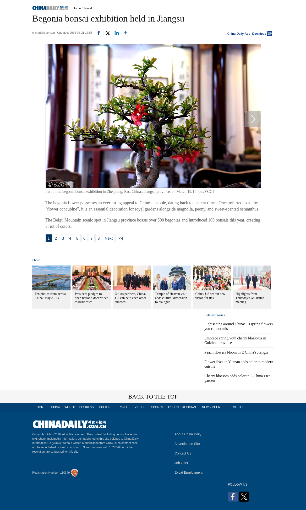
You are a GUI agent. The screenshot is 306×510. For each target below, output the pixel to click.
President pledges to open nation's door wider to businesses (91, 298)
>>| (120, 238)
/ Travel (87, 8)
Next (109, 238)
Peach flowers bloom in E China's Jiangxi (236, 352)
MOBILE (238, 407)
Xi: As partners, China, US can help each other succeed (130, 298)
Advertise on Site (187, 444)
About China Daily (188, 434)
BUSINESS (86, 407)
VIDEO (139, 407)
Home (77, 8)
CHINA (55, 407)
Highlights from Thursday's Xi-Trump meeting (249, 298)
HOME (41, 407)
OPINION (173, 407)
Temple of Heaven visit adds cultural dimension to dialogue (171, 298)
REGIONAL (189, 407)
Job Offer (181, 463)
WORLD (70, 407)
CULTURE (105, 407)
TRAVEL (122, 407)
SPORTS (157, 407)
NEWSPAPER (211, 407)
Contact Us (183, 453)
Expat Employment (189, 472)
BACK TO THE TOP (153, 397)
